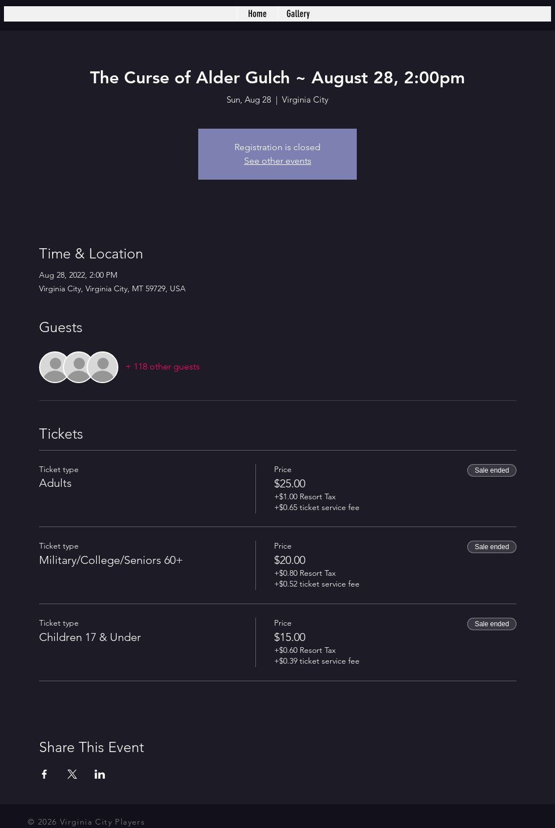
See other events (277, 160)
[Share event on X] (72, 774)
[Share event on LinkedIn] (100, 774)
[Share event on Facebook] (44, 774)
